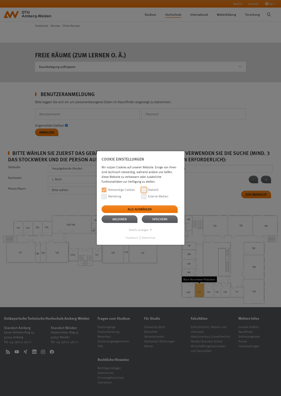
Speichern (159, 219)
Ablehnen (119, 219)
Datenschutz (148, 237)
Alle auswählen (140, 209)
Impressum (132, 237)
